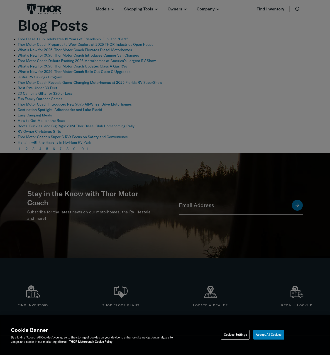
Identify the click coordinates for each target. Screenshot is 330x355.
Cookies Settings (235, 334)
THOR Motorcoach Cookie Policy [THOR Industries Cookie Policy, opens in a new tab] (90, 341)
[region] (165, 335)
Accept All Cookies (268, 334)
